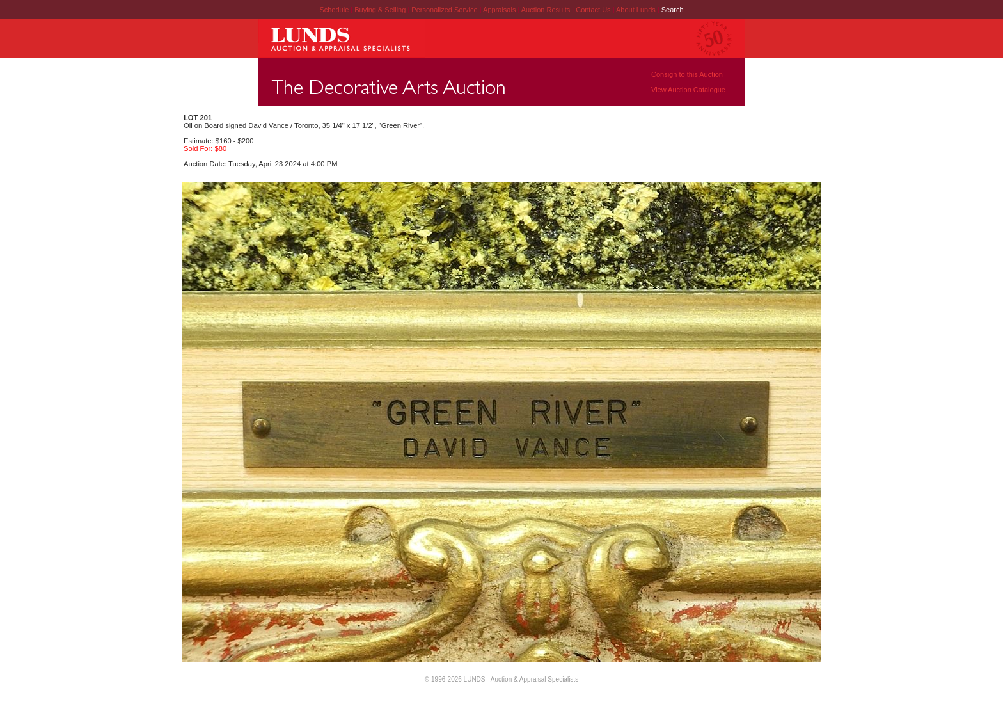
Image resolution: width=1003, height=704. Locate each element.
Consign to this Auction (687, 74)
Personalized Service (445, 9)
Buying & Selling (380, 9)
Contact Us (593, 9)
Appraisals (500, 9)
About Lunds (637, 9)
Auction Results (546, 9)
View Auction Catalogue (688, 89)
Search (672, 9)
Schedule (334, 9)
